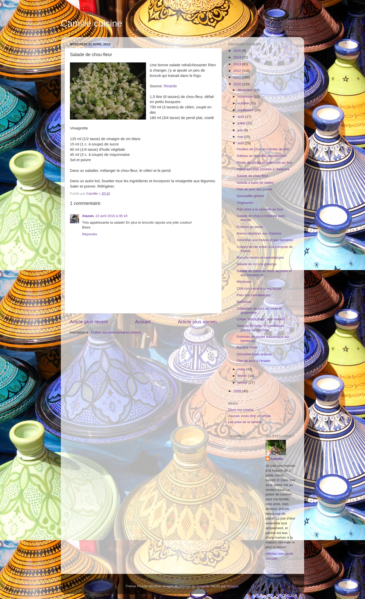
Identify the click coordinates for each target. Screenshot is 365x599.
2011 (237, 77)
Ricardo (170, 86)
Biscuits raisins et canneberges (260, 257)
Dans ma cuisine (240, 410)
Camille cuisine (91, 23)
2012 (237, 71)
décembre (246, 90)
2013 (237, 64)
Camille (277, 459)
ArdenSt (202, 586)
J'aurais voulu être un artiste (249, 416)
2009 (237, 391)
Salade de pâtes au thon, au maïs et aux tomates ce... (264, 273)
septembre (246, 110)
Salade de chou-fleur (252, 176)
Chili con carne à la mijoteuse (259, 288)
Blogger (233, 586)
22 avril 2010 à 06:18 (111, 216)
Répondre (89, 234)
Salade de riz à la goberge (257, 264)
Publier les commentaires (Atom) (116, 332)
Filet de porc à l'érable (253, 361)
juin (241, 130)
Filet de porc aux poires (254, 189)
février (243, 376)
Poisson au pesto (250, 227)
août (241, 117)
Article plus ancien (197, 321)
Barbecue (244, 302)
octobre (244, 103)
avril (241, 143)
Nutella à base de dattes (255, 183)
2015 (237, 51)
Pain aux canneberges (254, 295)
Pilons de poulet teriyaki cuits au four (265, 162)
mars (242, 369)
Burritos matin (247, 347)
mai (241, 137)
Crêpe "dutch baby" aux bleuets (261, 319)
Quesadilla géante (250, 196)
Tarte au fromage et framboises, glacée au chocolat (261, 328)
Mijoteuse (244, 282)
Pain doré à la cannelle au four (260, 209)
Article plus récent (89, 321)
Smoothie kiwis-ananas (254, 354)
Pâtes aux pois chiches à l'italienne (263, 169)
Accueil (143, 321)
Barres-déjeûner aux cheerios (259, 233)
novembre (246, 96)
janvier (243, 383)
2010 (237, 84)
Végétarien (245, 203)
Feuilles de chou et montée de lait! (263, 149)
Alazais (88, 216)
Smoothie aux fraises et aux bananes (265, 240)
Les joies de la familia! (245, 422)
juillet (242, 123)
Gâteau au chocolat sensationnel (262, 156)
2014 (237, 57)
